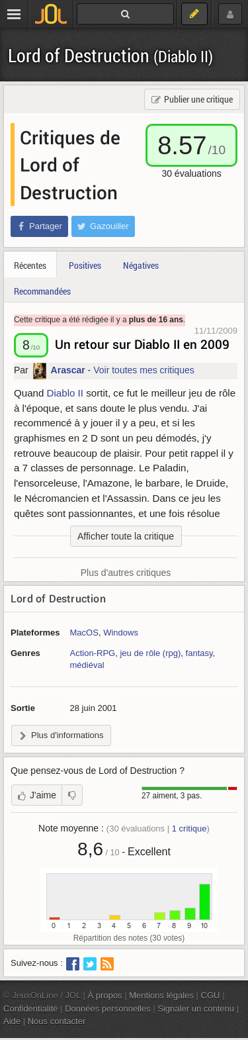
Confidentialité (30, 1009)
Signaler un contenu (195, 1009)
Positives (85, 265)
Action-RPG (93, 653)
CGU (210, 995)
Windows (120, 633)
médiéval (87, 665)
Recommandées (42, 291)
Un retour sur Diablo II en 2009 (142, 344)
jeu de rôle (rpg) (150, 653)
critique (189, 828)
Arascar (68, 370)
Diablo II (65, 393)
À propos (105, 995)
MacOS (84, 633)
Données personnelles (108, 1009)
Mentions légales (161, 995)
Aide (12, 1021)
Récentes (30, 265)
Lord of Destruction (110, 55)
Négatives (141, 265)
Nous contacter (57, 1021)
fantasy (199, 653)
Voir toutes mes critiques (143, 370)
